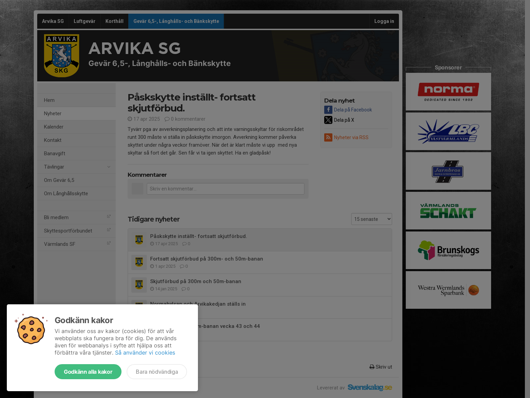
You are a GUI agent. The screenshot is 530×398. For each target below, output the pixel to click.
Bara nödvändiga (157, 371)
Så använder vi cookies (145, 352)
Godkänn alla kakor (88, 371)
